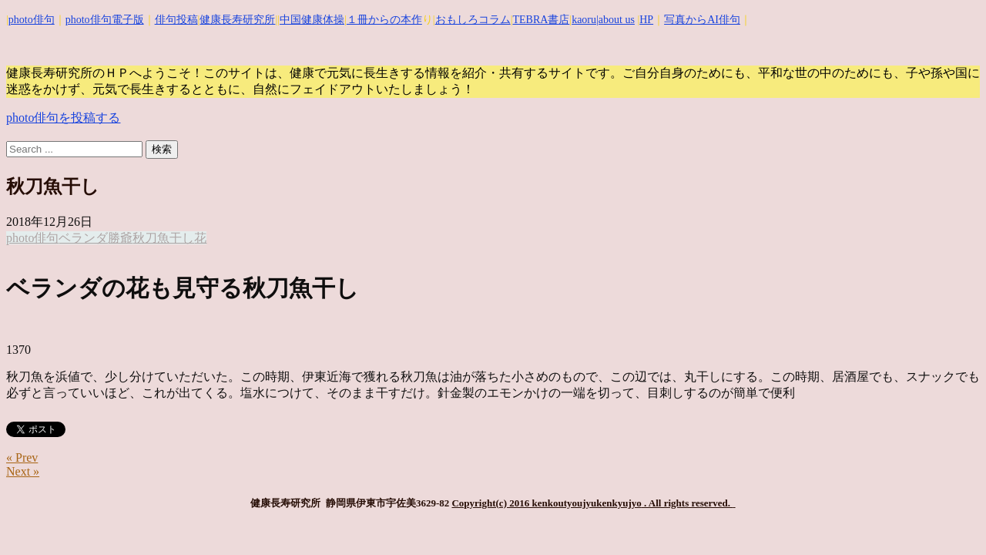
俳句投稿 (176, 19)
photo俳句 (31, 19)
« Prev (22, 457)
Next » (22, 471)
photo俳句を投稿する (63, 117)
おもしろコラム (473, 19)
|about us (615, 19)
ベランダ (83, 237)
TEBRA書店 (540, 19)
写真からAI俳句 (702, 19)
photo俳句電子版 (104, 19)
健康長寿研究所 (237, 19)
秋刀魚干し (163, 237)
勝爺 (120, 237)
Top (949, 518)
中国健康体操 (312, 19)
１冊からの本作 (384, 19)
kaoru (584, 19)
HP (646, 19)
